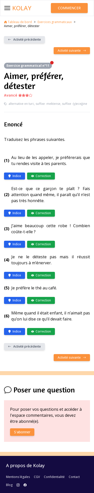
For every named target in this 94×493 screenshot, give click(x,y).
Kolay (21, 8)
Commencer (69, 8)
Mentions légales (18, 477)
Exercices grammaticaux (55, 22)
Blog (9, 485)
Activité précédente (24, 39)
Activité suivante (72, 50)
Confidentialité (54, 477)
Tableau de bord (18, 22)
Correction (41, 176)
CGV (37, 477)
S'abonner (22, 432)
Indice (14, 176)
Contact (74, 477)
